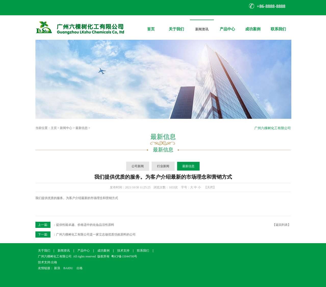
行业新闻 (163, 166)
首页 (151, 25)
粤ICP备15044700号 (124, 256)
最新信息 (81, 128)
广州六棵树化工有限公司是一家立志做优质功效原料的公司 (96, 234)
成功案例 (253, 25)
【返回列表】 (281, 225)
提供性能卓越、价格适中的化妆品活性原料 (85, 225)
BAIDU (68, 268)
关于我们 (176, 25)
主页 (54, 128)
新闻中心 (66, 128)
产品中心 (227, 25)
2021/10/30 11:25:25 (138, 187)
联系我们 (278, 25)
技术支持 (123, 250)
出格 (54, 262)
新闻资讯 (202, 28)
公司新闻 (138, 166)
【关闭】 (210, 187)
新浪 (57, 268)
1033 (172, 187)
